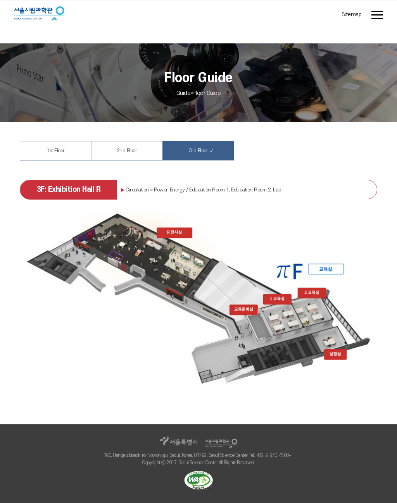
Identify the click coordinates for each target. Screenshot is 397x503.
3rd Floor (198, 150)
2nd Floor (127, 150)
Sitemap (352, 14)
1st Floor (56, 150)
